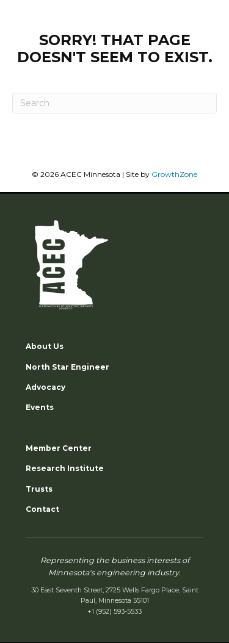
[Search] (114, 103)
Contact (42, 509)
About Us (45, 346)
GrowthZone (174, 174)
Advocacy (45, 387)
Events (40, 407)
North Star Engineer (67, 367)
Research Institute (65, 468)
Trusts (39, 489)
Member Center (59, 448)
